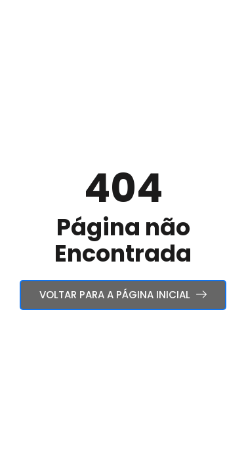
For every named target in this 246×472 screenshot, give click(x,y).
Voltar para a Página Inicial (123, 295)
